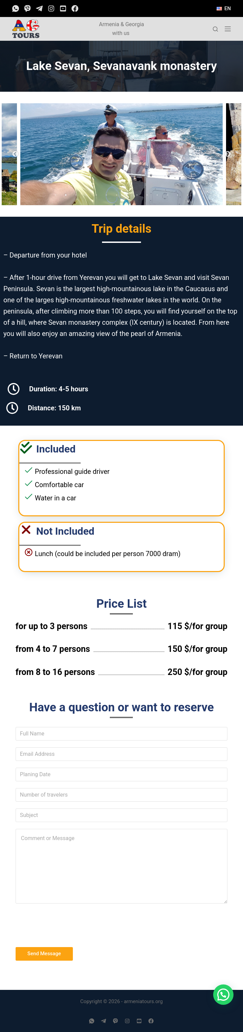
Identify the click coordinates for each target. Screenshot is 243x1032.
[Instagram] (51, 8)
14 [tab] (187, 195)
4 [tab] (86, 195)
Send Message (44, 953)
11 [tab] (157, 195)
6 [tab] (106, 195)
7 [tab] (116, 195)
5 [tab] (96, 195)
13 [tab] (177, 195)
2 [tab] (65, 195)
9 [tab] (137, 195)
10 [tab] (147, 195)
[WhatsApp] (15, 8)
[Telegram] (39, 8)
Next (227, 154)
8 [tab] (126, 195)
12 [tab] (167, 195)
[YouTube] (63, 8)
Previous (15, 154)
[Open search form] (215, 29)
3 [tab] (76, 195)
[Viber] (27, 8)
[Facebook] (75, 8)
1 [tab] (55, 195)
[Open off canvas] (228, 29)
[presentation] (67, 923)
